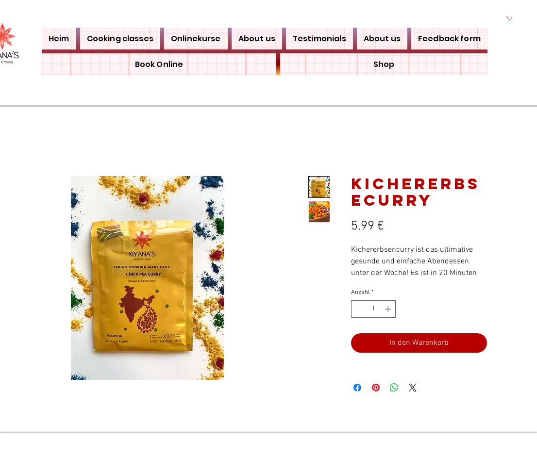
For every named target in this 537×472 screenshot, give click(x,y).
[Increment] (389, 309)
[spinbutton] (373, 309)
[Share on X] (413, 387)
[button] (509, 18)
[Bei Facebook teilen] (357, 387)
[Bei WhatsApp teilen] (394, 387)
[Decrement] (358, 309)
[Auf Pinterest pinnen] (376, 387)
